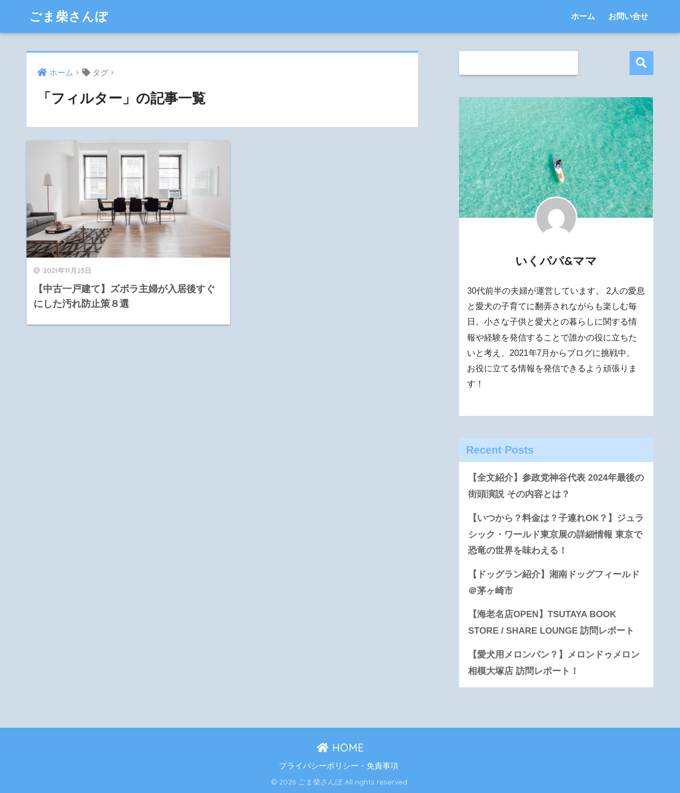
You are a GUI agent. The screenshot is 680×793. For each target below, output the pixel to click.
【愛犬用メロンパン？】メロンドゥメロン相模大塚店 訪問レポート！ (554, 663)
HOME (340, 747)
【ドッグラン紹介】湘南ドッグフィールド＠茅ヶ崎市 (554, 582)
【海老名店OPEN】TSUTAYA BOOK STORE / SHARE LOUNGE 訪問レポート (551, 622)
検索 (641, 63)
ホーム (583, 16)
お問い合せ (628, 16)
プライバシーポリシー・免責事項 (338, 766)
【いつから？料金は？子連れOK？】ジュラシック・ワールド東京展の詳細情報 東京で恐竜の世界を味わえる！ (556, 534)
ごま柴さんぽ (68, 16)
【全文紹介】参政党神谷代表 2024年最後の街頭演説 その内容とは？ (556, 486)
